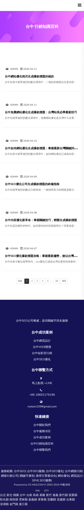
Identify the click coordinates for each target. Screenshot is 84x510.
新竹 (49, 495)
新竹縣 (63, 495)
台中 (22, 495)
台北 (3, 495)
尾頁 (64, 281)
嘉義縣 (32, 499)
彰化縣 (4, 499)
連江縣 (23, 504)
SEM (35, 480)
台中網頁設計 (42, 341)
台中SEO (19, 471)
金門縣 (13, 504)
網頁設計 (76, 476)
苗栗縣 (73, 495)
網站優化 (63, 476)
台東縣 (70, 499)
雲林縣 (23, 499)
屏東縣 (42, 499)
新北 (9, 495)
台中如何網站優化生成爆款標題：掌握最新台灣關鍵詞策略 (42, 148)
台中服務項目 (42, 431)
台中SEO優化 (42, 359)
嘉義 (55, 495)
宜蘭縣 (51, 499)
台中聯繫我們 (42, 450)
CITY (46, 490)
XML (37, 490)
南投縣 (13, 499)
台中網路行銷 (73, 471)
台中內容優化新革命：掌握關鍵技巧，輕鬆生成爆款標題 (41, 220)
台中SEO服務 (35, 471)
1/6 (56, 281)
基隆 (42, 495)
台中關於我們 (42, 425)
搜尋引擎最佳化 (46, 476)
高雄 (36, 495)
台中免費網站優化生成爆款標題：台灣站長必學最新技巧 (41, 112)
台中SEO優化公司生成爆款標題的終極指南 (32, 184)
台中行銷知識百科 (42, 443)
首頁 (20, 281)
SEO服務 (45, 480)
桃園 (16, 495)
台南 (29, 495)
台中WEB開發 (42, 347)
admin (12, 69)
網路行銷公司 (9, 476)
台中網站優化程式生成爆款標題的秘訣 (29, 76)
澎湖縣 (4, 504)
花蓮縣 (61, 499)
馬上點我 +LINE (42, 383)
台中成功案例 (42, 437)
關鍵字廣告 (27, 476)
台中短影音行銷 (42, 353)
